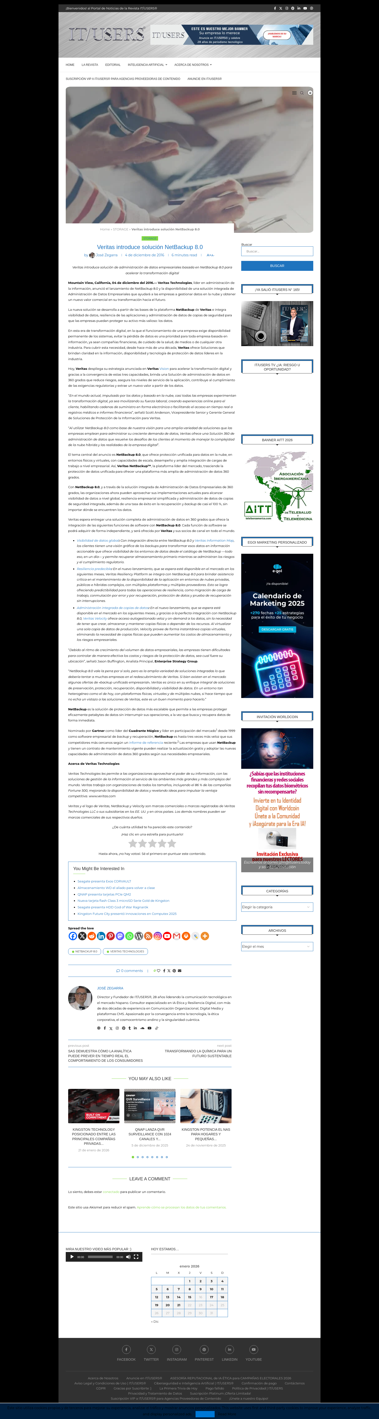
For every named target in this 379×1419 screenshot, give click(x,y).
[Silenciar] (128, 1256)
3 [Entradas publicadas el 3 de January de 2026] (212, 1280)
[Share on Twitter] (169, 970)
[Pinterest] (292, 8)
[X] (82, 936)
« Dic (155, 1321)
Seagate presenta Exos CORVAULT (104, 881)
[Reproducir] (72, 1256)
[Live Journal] (195, 936)
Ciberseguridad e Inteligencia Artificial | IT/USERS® (193, 1383)
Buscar (246, 244)
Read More (227, 1414)
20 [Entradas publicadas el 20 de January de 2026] (168, 1304)
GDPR (101, 1388)
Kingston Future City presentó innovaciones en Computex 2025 (127, 913)
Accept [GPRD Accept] (205, 1414)
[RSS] (148, 936)
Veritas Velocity (95, 618)
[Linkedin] (299, 8)
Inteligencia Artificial (146, 65)
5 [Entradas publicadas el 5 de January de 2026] (157, 1288)
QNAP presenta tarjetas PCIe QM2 (104, 894)
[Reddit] (91, 936)
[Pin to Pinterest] (174, 970)
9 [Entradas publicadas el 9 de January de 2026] (201, 1288)
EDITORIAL (113, 65)
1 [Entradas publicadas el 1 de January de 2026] (189, 1280)
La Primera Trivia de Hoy (178, 1388)
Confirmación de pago (259, 1383)
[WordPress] (139, 936)
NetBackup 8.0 (86, 951)
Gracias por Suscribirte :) (132, 1388)
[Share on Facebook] (164, 970)
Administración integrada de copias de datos (113, 607)
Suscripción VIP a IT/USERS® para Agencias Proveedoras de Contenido (123, 79)
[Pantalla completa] (136, 1256)
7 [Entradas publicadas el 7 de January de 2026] (179, 1288)
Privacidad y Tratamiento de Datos (155, 1393)
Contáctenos (295, 1383)
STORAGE (120, 229)
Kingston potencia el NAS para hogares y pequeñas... (206, 1134)
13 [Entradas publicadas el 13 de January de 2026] (167, 1296)
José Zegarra (110, 988)
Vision (164, 368)
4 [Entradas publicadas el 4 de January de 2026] (222, 1280)
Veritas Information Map (214, 540)
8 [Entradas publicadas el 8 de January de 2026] (190, 1288)
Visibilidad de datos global (98, 540)
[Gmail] (176, 936)
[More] (205, 936)
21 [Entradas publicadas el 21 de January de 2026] (178, 1304)
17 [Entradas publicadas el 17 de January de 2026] (211, 1296)
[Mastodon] (120, 936)
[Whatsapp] (129, 936)
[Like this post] (158, 970)
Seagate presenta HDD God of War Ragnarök (113, 907)
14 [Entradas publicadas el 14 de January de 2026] (179, 1296)
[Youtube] (305, 8)
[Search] (301, 93)
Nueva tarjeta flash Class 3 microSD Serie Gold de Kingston (123, 900)
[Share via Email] (179, 970)
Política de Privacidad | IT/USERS (257, 1388)
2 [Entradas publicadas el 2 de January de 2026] (201, 1280)
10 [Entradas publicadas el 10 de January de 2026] (211, 1288)
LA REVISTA (90, 65)
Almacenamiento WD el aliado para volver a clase (116, 887)
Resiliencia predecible (94, 568)
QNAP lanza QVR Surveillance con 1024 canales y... (150, 1134)
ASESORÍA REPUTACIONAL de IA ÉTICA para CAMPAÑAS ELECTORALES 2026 (230, 1378)
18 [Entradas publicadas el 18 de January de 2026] (222, 1296)
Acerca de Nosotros (192, 65)
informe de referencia (146, 742)
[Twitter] (280, 8)
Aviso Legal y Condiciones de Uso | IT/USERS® (110, 1383)
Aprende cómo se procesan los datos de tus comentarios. (181, 1207)
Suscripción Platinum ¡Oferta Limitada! (220, 1393)
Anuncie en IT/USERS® (205, 79)
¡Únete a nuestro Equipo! (248, 1398)
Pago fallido (214, 1388)
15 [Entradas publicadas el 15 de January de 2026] (189, 1296)
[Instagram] (286, 8)
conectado (111, 1191)
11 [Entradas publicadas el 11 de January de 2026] (222, 1288)
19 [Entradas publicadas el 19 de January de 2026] (156, 1304)
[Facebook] (275, 8)
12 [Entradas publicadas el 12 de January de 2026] (156, 1296)
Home (70, 65)
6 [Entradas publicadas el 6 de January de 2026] (168, 1288)
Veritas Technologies (127, 951)
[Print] (186, 936)
